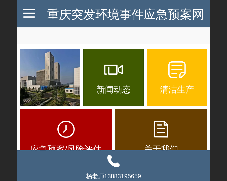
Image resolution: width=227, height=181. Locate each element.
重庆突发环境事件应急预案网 (125, 14)
